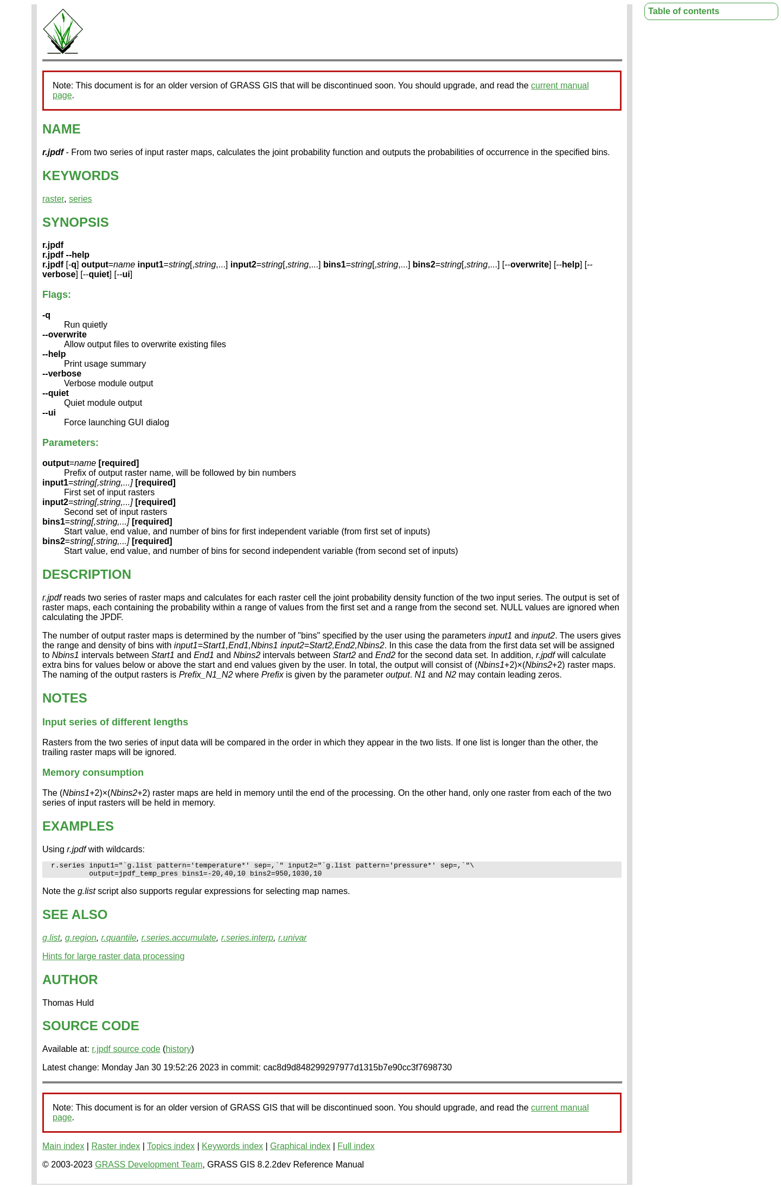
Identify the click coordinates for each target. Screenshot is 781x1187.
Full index (355, 1149)
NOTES (64, 698)
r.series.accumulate (179, 941)
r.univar (292, 941)
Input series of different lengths (115, 722)
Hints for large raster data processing (113, 959)
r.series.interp (247, 941)
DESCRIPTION (86, 574)
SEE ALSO (74, 917)
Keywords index (232, 1149)
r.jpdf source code (126, 1052)
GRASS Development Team (148, 1167)
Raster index (115, 1149)
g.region (81, 941)
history (178, 1052)
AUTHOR (70, 982)
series (80, 198)
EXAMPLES (78, 826)
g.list (51, 941)
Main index (63, 1149)
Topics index (171, 1149)
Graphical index (300, 1149)
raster (53, 198)
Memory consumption (93, 772)
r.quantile (119, 941)
